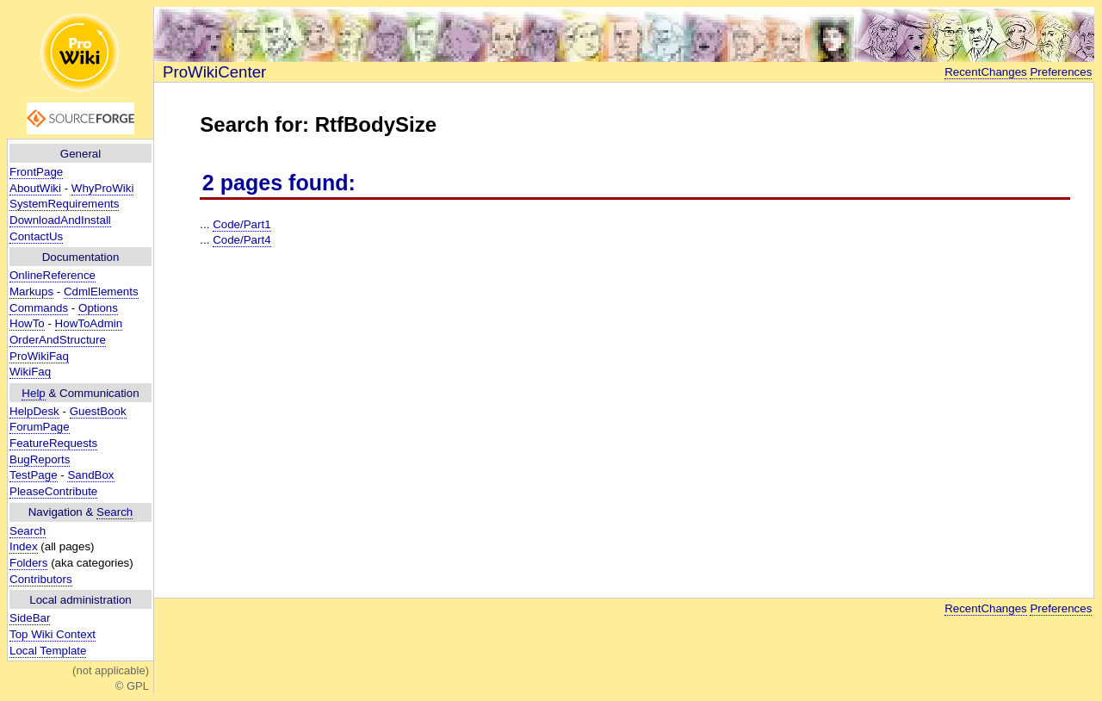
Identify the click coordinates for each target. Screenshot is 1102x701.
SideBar (29, 617)
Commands (38, 307)
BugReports (39, 459)
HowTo (27, 323)
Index (23, 546)
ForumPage (39, 426)
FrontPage (36, 171)
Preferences (1061, 71)
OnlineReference (52, 275)
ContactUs (36, 236)
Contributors (40, 579)
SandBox (90, 474)
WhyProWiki (102, 188)
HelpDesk (34, 411)
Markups (31, 291)
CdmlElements (101, 291)
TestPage (33, 474)
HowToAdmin (89, 323)
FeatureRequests (53, 443)
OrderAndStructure (57, 339)
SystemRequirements (64, 203)
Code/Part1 (241, 224)
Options (98, 307)
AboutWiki (35, 188)
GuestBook (98, 411)
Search (114, 512)
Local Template (47, 650)
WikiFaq (30, 371)
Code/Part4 (241, 239)
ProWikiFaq (39, 356)
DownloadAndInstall (60, 220)
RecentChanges (985, 71)
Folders (28, 562)
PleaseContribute (53, 491)
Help (33, 393)
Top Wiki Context (52, 634)
